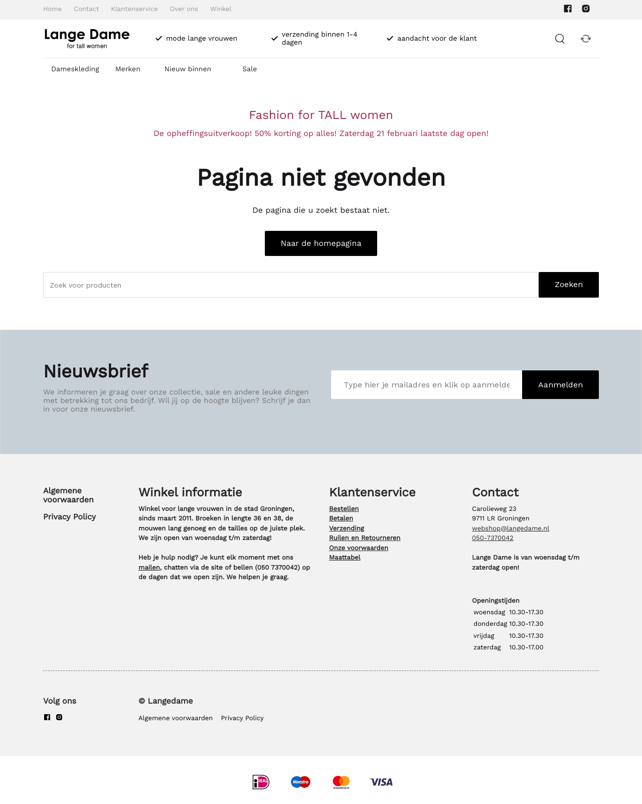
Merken (127, 69)
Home (52, 9)
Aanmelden (560, 384)
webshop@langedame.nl (510, 528)
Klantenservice (134, 9)
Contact (86, 9)
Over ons (184, 9)
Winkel (221, 9)
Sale (249, 69)
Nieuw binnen (188, 69)
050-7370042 (493, 538)
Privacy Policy (69, 516)
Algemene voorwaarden (68, 495)
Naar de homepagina (321, 243)
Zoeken (569, 284)
